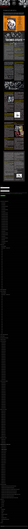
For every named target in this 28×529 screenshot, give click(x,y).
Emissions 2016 (3, 427)
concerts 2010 (3, 364)
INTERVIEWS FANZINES (3, 484)
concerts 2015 (3, 356)
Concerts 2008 (3, 394)
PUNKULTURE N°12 (3, 447)
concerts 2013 (3, 359)
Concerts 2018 (3, 351)
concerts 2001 (3, 379)
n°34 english (3, 239)
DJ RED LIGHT (2, 499)
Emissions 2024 (3, 414)
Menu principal (27, 6)
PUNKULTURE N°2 (3, 462)
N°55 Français (3, 204)
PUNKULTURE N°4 (3, 459)
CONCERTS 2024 (3, 384)
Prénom (1, 186)
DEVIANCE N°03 (3, 479)
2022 (2, 256)
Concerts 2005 (3, 399)
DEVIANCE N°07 (3, 472)
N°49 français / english (4, 214)
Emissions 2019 (3, 422)
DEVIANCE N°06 (3, 474)
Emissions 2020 (3, 442)
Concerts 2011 (3, 389)
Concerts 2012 (3, 387)
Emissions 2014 (3, 429)
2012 (2, 319)
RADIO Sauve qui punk (3, 409)
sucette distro (2, 336)
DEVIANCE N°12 (3, 464)
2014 (2, 269)
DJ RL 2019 (2, 504)
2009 (2, 324)
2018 (2, 309)
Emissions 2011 (3, 432)
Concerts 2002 (3, 404)
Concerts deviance (3, 341)
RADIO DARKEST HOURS (3, 437)
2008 (2, 279)
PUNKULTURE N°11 (4, 449)
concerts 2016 (3, 354)
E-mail (1, 189)
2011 (2, 274)
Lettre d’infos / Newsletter (4, 201)
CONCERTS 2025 (3, 382)
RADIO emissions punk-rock (5, 519)
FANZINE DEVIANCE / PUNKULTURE (5, 444)
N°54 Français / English (4, 206)
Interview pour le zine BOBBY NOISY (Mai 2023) (7, 487)
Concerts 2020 (3, 349)
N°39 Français (3, 231)
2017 (2, 264)
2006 (2, 329)
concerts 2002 (3, 377)
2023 (2, 254)
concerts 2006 (3, 371)
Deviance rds (2, 244)
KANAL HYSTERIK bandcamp (4, 334)
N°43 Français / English (4, 224)
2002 (2, 286)
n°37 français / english (4, 234)
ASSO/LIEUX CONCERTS (4, 514)
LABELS (2, 512)
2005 (2, 331)
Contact (1, 522)
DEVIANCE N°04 (3, 477)
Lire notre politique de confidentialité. (17, 193)
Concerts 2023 (3, 346)
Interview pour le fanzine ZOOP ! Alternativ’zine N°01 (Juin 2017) (10, 489)
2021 (2, 304)
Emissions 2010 (3, 434)
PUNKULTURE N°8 (3, 452)
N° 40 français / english (4, 229)
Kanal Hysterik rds (3, 291)
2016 (2, 266)
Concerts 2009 (3, 392)
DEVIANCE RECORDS (4, 6)
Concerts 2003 (3, 402)
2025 (2, 251)
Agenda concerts (3, 339)
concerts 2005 (3, 372)
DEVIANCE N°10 (3, 467)
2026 (2, 249)
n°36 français (3, 236)
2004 (2, 284)
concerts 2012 (3, 361)
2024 (2, 299)
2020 (2, 259)
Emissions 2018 (3, 424)
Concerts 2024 (3, 344)
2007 (2, 281)
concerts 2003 (3, 376)
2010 (2, 276)
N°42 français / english (4, 226)
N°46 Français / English (4, 219)
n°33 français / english (4, 241)
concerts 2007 (3, 369)
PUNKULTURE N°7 (3, 454)
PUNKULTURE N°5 (3, 457)
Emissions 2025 (3, 412)
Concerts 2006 (3, 397)
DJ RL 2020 (2, 502)
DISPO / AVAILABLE (3, 246)
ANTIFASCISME (3, 509)
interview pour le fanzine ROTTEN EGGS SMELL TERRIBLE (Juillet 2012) (10, 494)
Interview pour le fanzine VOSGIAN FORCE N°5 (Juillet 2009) (9, 497)
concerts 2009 (3, 366)
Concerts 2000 (3, 407)
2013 (2, 271)
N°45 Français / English (4, 221)
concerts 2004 (3, 374)
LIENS (1, 507)
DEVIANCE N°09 (3, 469)
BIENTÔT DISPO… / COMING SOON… (5, 294)
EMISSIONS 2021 (3, 419)
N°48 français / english (4, 216)
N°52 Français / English (4, 209)
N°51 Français (3, 211)
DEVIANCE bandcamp (3, 289)
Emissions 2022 (3, 417)
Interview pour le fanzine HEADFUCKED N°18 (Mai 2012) (9, 492)
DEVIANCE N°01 (3, 482)
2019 (2, 261)
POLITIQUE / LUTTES (3, 517)
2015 (2, 314)
